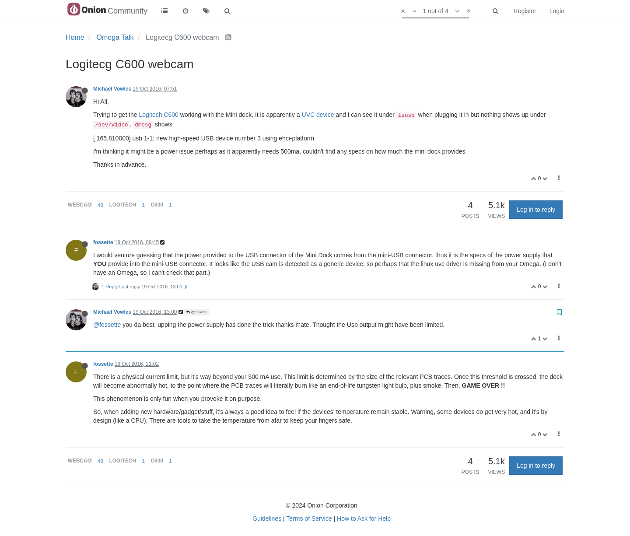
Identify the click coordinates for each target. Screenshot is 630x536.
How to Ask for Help (364, 518)
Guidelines (266, 518)
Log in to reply (536, 209)
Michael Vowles (112, 89)
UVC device (318, 114)
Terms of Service (309, 518)
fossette (103, 242)
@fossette (196, 312)
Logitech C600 (158, 114)
